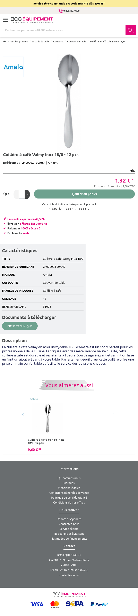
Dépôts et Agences (69, 519)
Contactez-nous (69, 523)
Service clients (69, 528)
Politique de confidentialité (69, 497)
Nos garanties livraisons (69, 533)
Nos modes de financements (69, 538)
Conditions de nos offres (69, 502)
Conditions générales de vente (69, 492)
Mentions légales (69, 487)
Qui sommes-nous (69, 478)
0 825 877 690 (69, 10)
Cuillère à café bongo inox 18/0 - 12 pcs (46, 441)
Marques (69, 482)
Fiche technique (19, 326)
